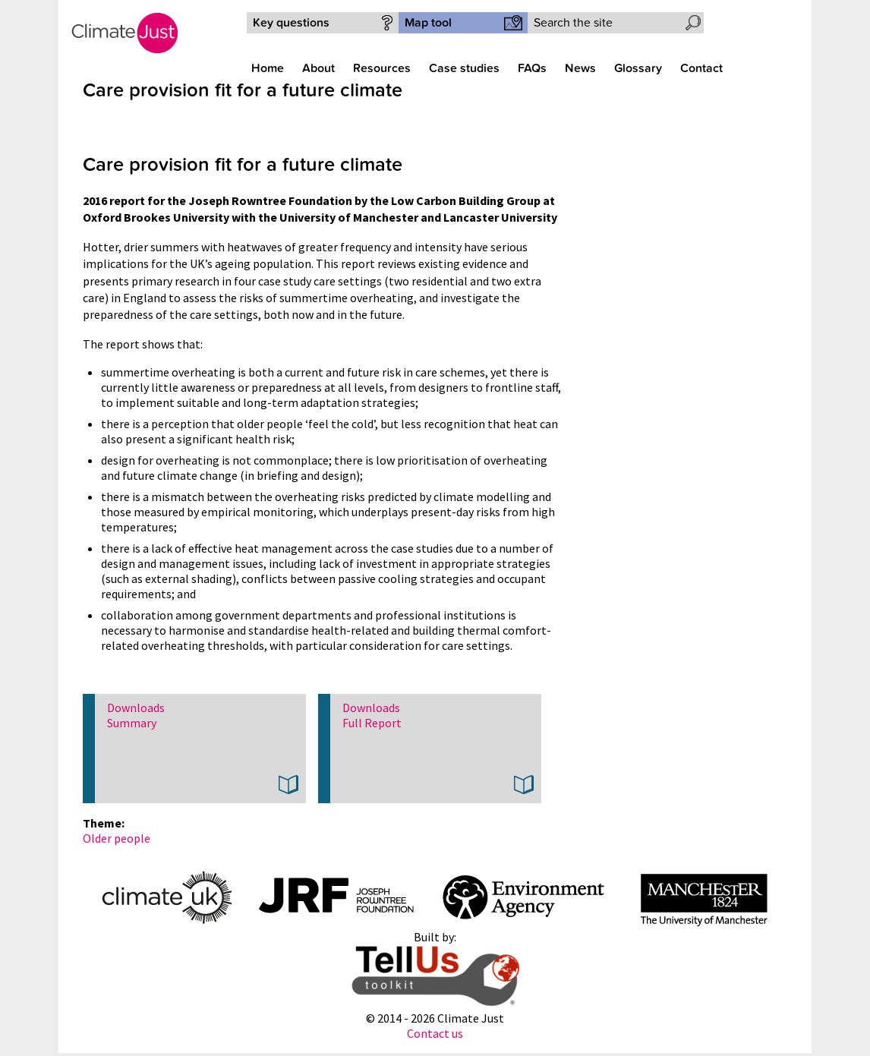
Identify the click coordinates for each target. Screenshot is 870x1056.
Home (267, 68)
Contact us (435, 1033)
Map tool (428, 22)
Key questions (291, 22)
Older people (116, 838)
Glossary (638, 68)
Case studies (464, 68)
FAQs (532, 68)
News (580, 68)
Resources (382, 68)
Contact (701, 68)
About (318, 68)
